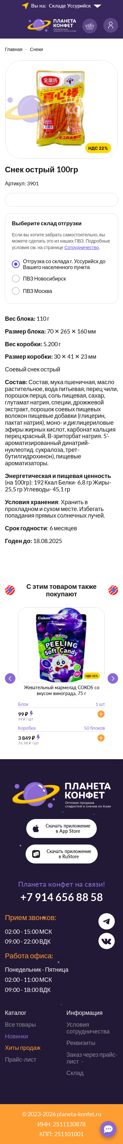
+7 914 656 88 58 (61, 897)
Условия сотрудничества (88, 1028)
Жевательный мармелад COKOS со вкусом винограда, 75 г (61, 690)
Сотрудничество (81, 247)
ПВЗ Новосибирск (39, 278)
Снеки (36, 49)
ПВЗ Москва (32, 291)
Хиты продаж (22, 1047)
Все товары (20, 1024)
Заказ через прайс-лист (92, 1058)
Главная (13, 49)
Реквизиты (81, 1042)
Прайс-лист (20, 1059)
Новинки (16, 1036)
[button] (113, 678)
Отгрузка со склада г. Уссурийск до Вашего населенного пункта (58, 264)
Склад (75, 1072)
